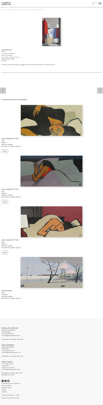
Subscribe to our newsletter (11, 383)
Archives (4, 392)
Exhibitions (10, 9)
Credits (4, 390)
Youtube (8, 381)
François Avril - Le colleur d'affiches (32, 9)
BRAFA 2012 (17, 9)
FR (96, 3)
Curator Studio (14, 398)
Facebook (3, 381)
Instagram (5, 381)
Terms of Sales (6, 385)
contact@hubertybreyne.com (11, 335)
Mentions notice (7, 387)
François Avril (7, 50)
